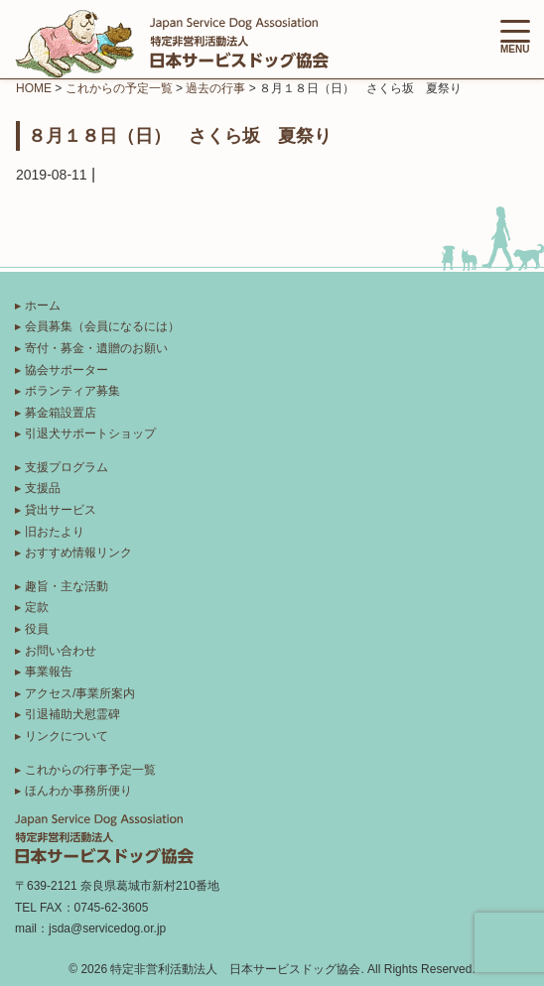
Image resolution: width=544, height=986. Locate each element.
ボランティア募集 (72, 391)
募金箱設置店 (60, 413)
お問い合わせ (60, 651)
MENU (515, 37)
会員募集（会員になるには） (102, 326)
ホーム (43, 305)
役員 (37, 629)
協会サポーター (66, 370)
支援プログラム (66, 467)
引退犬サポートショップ (90, 433)
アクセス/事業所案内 (80, 693)
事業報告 (48, 671)
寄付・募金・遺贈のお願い (96, 348)
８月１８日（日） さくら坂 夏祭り (180, 135)
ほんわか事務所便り (78, 791)
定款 (37, 607)
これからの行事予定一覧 (90, 770)
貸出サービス (60, 510)
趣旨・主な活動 (66, 586)
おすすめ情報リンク (78, 552)
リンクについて (66, 736)
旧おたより (54, 532)
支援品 (43, 488)
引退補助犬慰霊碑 (72, 714)
